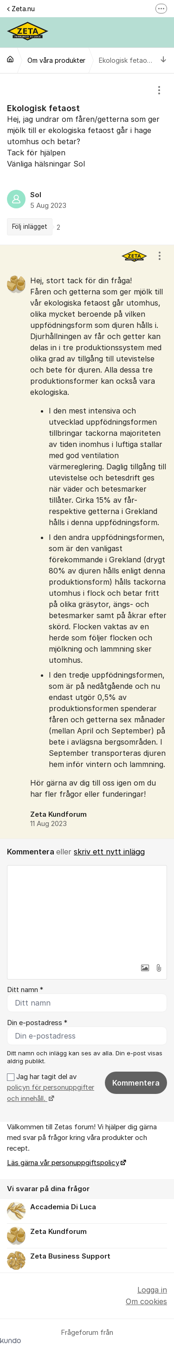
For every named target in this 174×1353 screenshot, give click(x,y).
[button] (144, 968)
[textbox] (87, 912)
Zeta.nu (21, 9)
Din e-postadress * (37, 1023)
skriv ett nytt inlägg (109, 851)
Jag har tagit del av (50, 1088)
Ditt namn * (25, 990)
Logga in (152, 1289)
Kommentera (136, 1082)
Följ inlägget (29, 226)
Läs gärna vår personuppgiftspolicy (63, 1163)
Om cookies (146, 1301)
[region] (87, 159)
